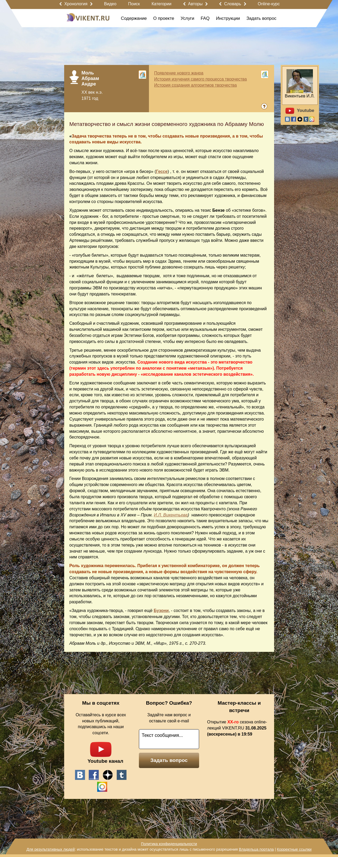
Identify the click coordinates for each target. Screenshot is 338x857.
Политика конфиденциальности (169, 844)
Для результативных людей (50, 849)
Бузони (161, 610)
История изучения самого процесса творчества (200, 79)
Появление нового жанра (179, 73)
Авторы (195, 4)
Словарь (232, 4)
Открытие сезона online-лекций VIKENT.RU (237, 728)
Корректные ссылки (294, 849)
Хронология (75, 4)
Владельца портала (256, 849)
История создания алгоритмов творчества (195, 85)
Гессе (162, 171)
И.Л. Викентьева (171, 515)
